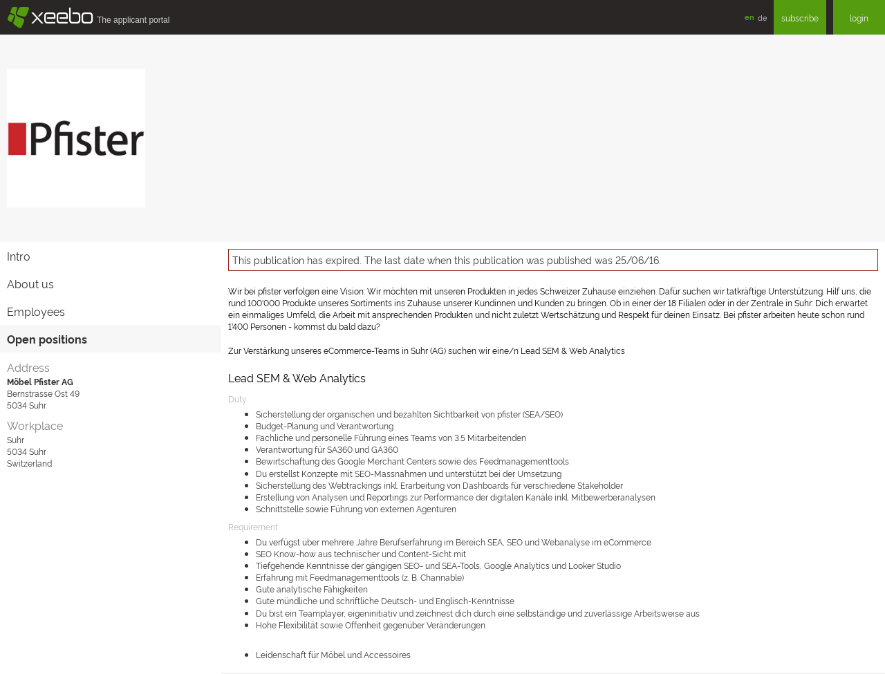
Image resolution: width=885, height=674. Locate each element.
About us (30, 283)
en (749, 17)
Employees (36, 311)
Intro (18, 255)
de (762, 17)
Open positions (47, 338)
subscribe (800, 18)
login (859, 18)
